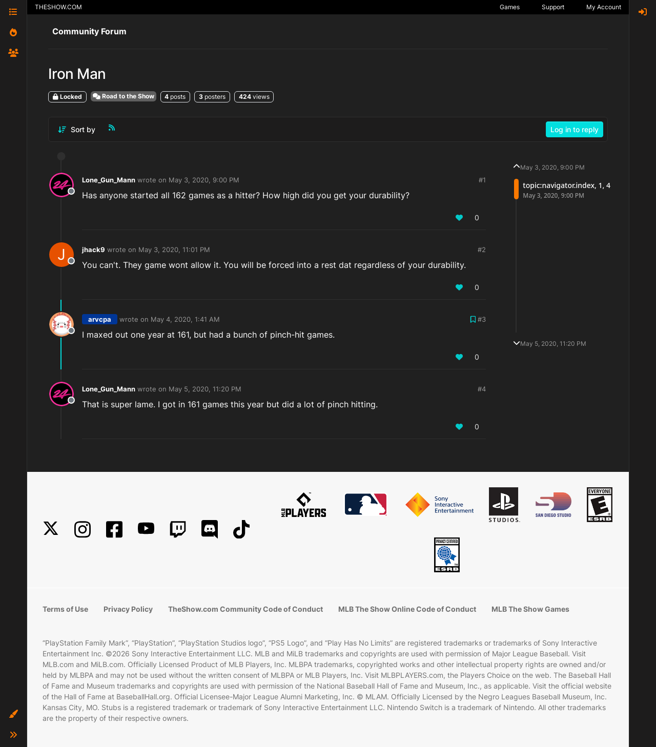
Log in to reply (574, 129)
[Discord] (209, 529)
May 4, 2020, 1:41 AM (185, 319)
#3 (482, 319)
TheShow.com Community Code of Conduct (245, 609)
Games (510, 7)
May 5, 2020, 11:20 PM (205, 389)
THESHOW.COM (58, 7)
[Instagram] (82, 529)
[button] (13, 714)
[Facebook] (114, 529)
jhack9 (93, 249)
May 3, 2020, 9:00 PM (204, 180)
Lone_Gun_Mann (108, 180)
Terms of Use (65, 609)
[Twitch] (178, 529)
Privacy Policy (128, 609)
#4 (482, 389)
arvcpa (99, 319)
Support (553, 7)
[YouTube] (146, 529)
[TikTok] (241, 529)
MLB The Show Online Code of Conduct (407, 609)
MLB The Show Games (530, 609)
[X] (51, 529)
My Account (603, 7)
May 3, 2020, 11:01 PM (174, 249)
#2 (482, 249)
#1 (482, 180)
